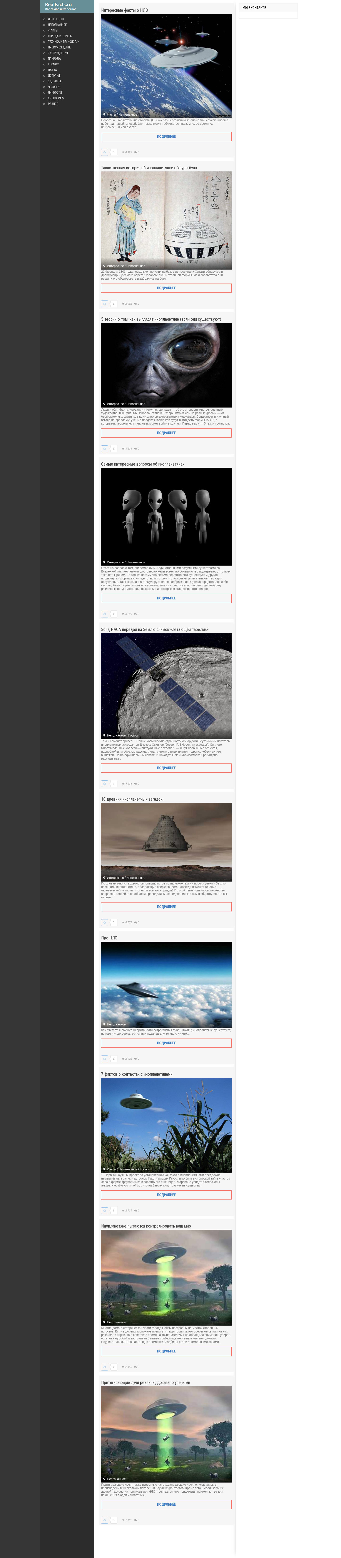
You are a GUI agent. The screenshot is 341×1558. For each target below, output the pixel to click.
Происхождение (59, 47)
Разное (53, 104)
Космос (53, 64)
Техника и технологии (63, 41)
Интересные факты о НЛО (124, 10)
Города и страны (60, 36)
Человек (53, 87)
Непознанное (57, 25)
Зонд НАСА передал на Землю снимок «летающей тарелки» (154, 629)
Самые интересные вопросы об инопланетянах (142, 464)
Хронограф (56, 98)
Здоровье (55, 81)
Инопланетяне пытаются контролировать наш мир (146, 1226)
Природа (54, 58)
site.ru (67, 6)
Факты (53, 30)
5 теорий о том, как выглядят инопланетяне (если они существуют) (161, 319)
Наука (52, 70)
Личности (55, 92)
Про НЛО (109, 938)
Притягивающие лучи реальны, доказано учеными (145, 1382)
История (54, 75)
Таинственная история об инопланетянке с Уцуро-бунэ (149, 167)
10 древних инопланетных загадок (131, 799)
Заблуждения (58, 53)
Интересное (56, 19)
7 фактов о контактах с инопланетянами (136, 1074)
